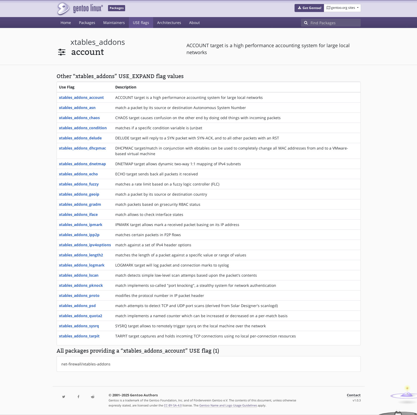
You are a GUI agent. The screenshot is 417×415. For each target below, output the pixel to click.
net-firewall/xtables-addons (85, 363)
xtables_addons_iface (78, 214)
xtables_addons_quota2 (80, 315)
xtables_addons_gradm (80, 204)
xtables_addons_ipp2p (79, 234)
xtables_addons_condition (83, 127)
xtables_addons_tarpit (79, 336)
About (194, 22)
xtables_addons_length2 (81, 254)
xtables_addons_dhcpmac (82, 148)
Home (66, 22)
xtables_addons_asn (77, 107)
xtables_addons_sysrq (79, 325)
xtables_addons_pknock (81, 285)
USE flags (141, 22)
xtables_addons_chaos (79, 117)
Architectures (169, 22)
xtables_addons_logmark (82, 265)
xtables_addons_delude (80, 137)
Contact (354, 395)
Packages (87, 22)
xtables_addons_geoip (79, 194)
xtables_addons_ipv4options (85, 244)
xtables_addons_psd (77, 305)
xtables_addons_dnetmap (82, 163)
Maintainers (114, 22)
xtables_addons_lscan (78, 275)
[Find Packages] (336, 23)
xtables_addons (97, 42)
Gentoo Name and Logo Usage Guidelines (228, 405)
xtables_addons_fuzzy (79, 184)
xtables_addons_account (81, 97)
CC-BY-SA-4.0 (173, 405)
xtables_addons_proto (79, 295)
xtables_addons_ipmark (80, 224)
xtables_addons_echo (78, 173)
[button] (309, 8)
